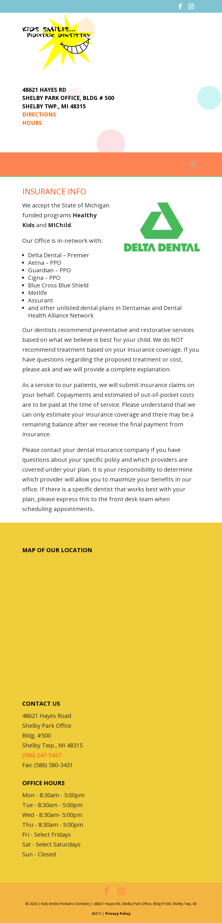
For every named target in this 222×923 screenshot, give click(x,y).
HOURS (32, 123)
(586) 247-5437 (41, 755)
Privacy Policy (118, 913)
